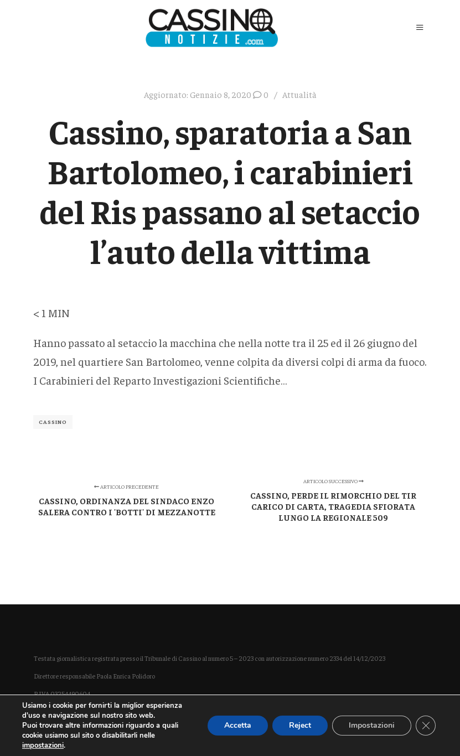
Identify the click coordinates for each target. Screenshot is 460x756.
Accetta (237, 725)
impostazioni (43, 745)
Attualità (299, 94)
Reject (300, 725)
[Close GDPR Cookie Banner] (426, 726)
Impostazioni (372, 725)
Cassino (53, 421)
